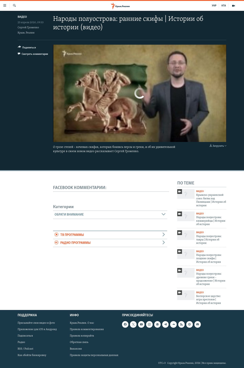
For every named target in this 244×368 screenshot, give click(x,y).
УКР (214, 5)
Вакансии (76, 349)
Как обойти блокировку (32, 355)
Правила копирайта (82, 336)
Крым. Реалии (26, 32)
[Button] (27, 48)
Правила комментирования (87, 329)
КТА (223, 5)
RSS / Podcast (25, 349)
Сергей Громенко (28, 27)
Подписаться (25, 336)
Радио (21, 342)
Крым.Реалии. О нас (82, 323)
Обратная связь (79, 342)
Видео (22, 17)
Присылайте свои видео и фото (36, 323)
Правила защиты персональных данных (94, 355)
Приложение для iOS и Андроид (37, 329)
